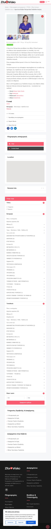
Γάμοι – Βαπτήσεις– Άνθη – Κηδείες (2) (17, 230)
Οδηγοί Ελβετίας (9, 507)
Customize (10, 522)
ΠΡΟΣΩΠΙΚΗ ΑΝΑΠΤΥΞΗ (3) (14, 278)
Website (9, 109)
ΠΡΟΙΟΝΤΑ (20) (11, 272)
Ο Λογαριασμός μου (13, 415)
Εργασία (10, 209)
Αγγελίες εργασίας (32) (13, 221)
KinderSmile (17, 98)
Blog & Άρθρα (8, 504)
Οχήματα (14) (10, 261)
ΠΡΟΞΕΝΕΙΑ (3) (11, 275)
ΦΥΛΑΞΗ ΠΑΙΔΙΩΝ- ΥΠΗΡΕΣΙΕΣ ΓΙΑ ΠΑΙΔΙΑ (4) (19, 295)
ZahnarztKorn (19, 95)
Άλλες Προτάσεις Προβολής (16, 427)
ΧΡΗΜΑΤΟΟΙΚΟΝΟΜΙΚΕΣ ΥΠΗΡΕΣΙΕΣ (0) (17, 298)
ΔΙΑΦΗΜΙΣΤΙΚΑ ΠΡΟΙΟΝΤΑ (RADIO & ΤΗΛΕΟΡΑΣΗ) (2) (21, 236)
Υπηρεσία (10, 207)
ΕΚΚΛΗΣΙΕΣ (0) (10, 238)
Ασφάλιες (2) (10, 227)
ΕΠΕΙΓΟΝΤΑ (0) (10, 241)
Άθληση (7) (9, 224)
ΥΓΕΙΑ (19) (9, 287)
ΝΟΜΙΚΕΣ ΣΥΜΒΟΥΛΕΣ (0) (13, 253)
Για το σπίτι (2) (11, 233)
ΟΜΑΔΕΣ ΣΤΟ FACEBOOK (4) (14, 258)
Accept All (31, 522)
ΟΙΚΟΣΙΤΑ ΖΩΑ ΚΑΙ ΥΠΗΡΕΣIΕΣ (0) (16, 255)
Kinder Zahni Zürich (19, 91)
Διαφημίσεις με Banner (14, 424)
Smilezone (15, 93)
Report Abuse (11, 121)
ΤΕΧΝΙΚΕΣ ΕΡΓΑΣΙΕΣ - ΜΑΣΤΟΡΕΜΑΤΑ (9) (18, 281)
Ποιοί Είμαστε (9, 501)
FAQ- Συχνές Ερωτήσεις (33, 504)
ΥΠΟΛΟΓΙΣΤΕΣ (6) (11, 290)
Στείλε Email (14, 148)
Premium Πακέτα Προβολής (16, 421)
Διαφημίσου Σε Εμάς (13, 418)
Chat (11, 144)
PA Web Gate (28, 526)
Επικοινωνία (30, 506)
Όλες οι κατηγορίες (12, 218)
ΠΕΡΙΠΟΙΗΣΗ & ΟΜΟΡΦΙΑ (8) (14, 264)
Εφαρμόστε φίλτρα (25, 402)
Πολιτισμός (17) (11, 267)
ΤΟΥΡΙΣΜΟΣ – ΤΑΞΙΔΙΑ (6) (13, 284)
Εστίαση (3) (10, 244)
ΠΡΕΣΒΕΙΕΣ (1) (10, 270)
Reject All (20, 522)
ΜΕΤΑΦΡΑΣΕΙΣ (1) (11, 250)
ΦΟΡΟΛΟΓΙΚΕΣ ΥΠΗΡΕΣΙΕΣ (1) (15, 292)
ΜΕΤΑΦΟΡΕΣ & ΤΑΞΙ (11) (13, 247)
